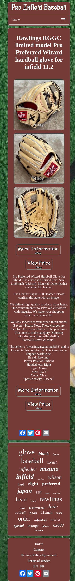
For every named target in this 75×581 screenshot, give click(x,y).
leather (41, 479)
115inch (46, 512)
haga (56, 454)
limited (55, 520)
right (33, 483)
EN (35, 566)
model (52, 462)
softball (20, 512)
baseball (32, 460)
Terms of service (39, 560)
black (44, 453)
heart (21, 499)
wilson (55, 477)
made (59, 512)
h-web (33, 512)
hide (53, 506)
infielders (40, 520)
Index (39, 544)
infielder (27, 469)
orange (33, 525)
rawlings (51, 498)
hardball (56, 493)
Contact (38, 549)
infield (25, 476)
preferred (51, 483)
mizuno (49, 468)
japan (24, 490)
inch (47, 493)
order (24, 518)
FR (42, 566)
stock (33, 501)
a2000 (58, 525)
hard (21, 484)
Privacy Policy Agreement (39, 555)
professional (36, 507)
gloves (46, 526)
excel (22, 508)
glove (27, 452)
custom (39, 530)
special (19, 526)
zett (39, 492)
